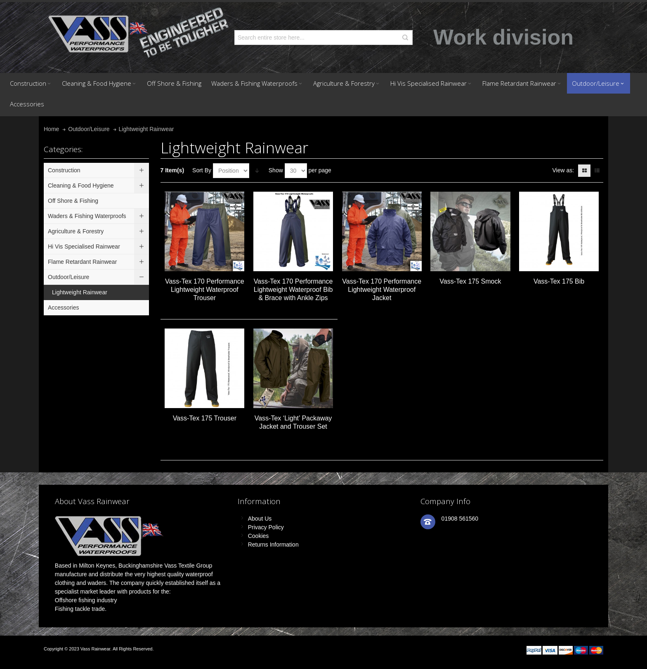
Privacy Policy (266, 527)
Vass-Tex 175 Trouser (204, 418)
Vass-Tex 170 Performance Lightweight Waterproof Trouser (204, 289)
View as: (563, 170)
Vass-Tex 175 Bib (559, 281)
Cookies (258, 536)
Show (276, 170)
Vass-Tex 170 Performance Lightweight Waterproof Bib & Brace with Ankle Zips (293, 289)
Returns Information (273, 544)
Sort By (201, 170)
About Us (260, 518)
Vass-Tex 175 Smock (470, 281)
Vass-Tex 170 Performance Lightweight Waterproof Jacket (381, 289)
